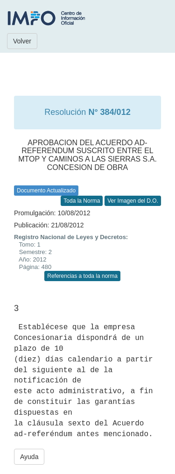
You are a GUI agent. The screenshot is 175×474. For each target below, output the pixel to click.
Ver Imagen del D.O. (132, 201)
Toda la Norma (81, 201)
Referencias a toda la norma (82, 276)
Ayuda (29, 456)
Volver (22, 41)
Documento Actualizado (46, 190)
